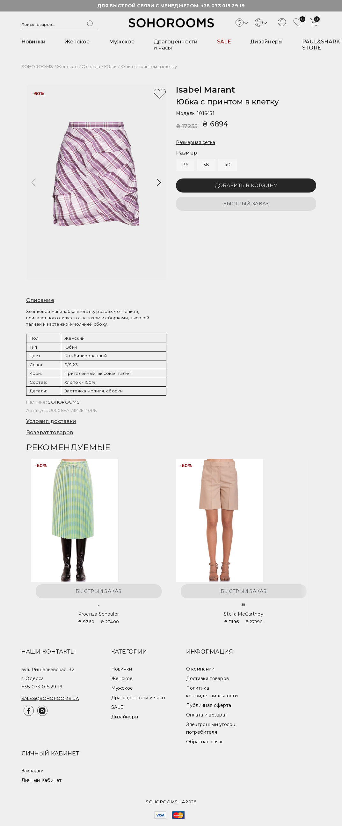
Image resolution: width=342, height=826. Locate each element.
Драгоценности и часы (138, 698)
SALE (224, 42)
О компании (200, 669)
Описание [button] (40, 300)
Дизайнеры (266, 42)
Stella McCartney (243, 614)
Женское (77, 42)
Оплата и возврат (207, 715)
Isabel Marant (205, 90)
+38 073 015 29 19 (223, 6)
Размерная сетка (195, 142)
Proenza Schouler (98, 614)
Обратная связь (204, 742)
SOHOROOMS (64, 402)
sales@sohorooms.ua (50, 698)
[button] (159, 183)
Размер (186, 153)
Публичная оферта (208, 705)
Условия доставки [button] (51, 421)
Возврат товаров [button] (49, 432)
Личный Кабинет (41, 780)
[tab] (96, 300)
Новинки (33, 42)
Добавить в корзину (246, 185)
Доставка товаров (207, 678)
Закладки (32, 771)
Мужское (122, 42)
